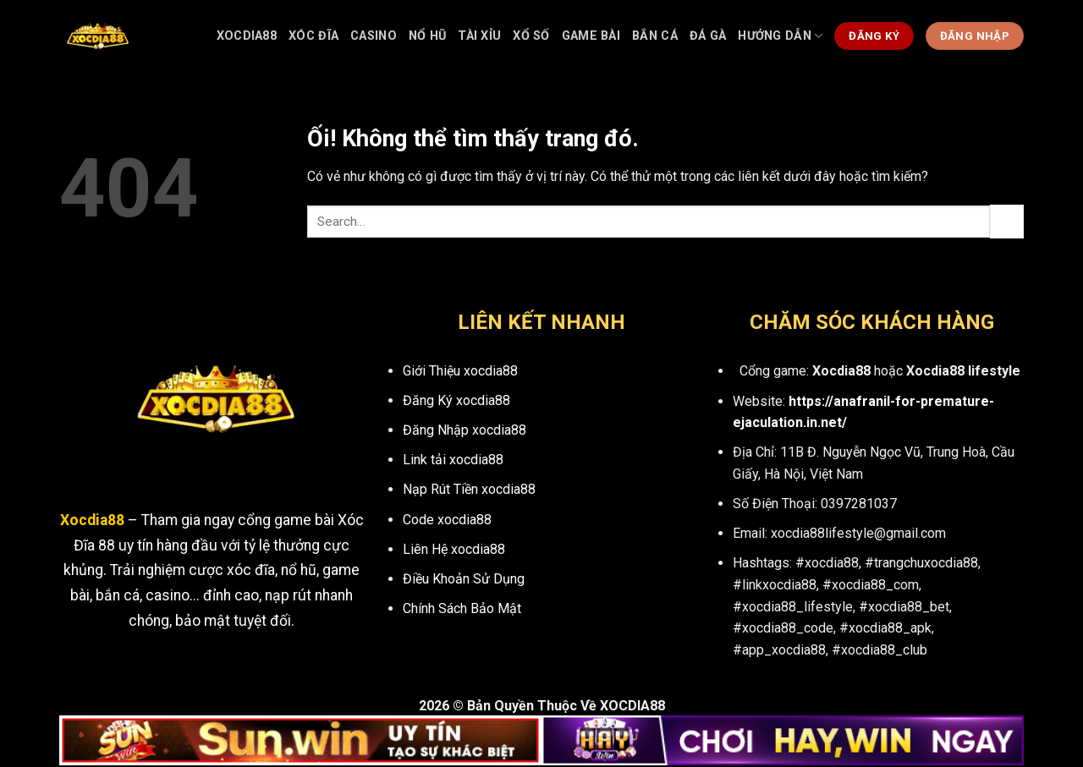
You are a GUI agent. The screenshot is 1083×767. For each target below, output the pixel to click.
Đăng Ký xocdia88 (456, 400)
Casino (373, 36)
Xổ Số (531, 36)
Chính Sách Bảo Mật (462, 608)
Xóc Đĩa (313, 36)
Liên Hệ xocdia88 (454, 549)
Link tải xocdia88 (453, 460)
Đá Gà (708, 36)
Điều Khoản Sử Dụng (464, 579)
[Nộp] (1007, 221)
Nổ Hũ (427, 36)
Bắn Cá (655, 36)
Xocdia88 (247, 36)
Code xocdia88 (447, 520)
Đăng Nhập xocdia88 (464, 430)
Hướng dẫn (780, 36)
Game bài (591, 36)
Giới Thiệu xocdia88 (460, 371)
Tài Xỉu (479, 36)
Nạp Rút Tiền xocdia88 (469, 489)
